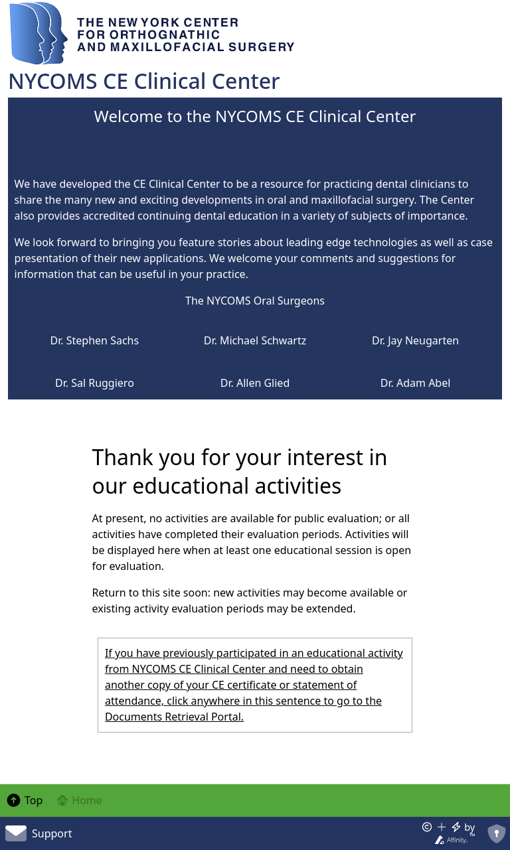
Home (79, 800)
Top (23, 800)
